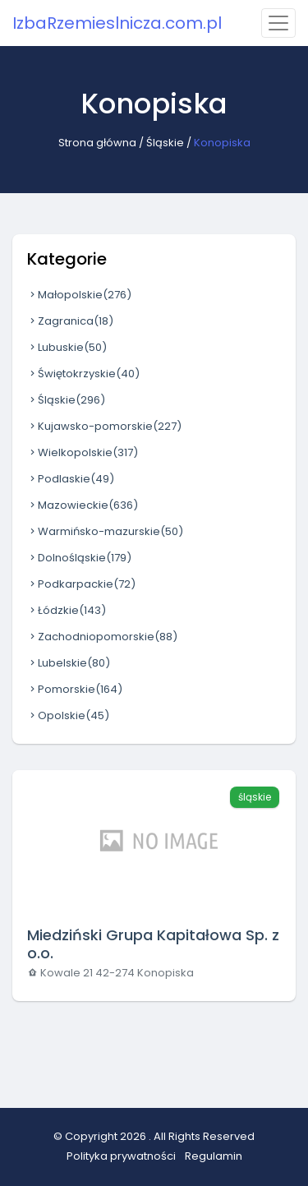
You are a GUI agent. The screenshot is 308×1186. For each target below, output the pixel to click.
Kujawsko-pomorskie (104, 426)
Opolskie (68, 715)
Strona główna (97, 142)
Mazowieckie (82, 505)
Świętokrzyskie (83, 373)
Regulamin (213, 1156)
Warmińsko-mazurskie (105, 531)
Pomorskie (74, 689)
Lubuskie (67, 347)
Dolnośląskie (79, 557)
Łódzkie (66, 610)
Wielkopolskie (82, 452)
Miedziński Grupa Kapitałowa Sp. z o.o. (153, 944)
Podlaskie (70, 479)
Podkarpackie (81, 584)
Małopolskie (79, 294)
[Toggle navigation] (278, 23)
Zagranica (70, 321)
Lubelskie (68, 663)
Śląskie (165, 142)
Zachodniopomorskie (102, 636)
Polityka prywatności (121, 1156)
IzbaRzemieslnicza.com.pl (117, 23)
